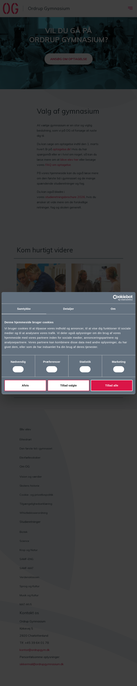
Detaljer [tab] (68, 308)
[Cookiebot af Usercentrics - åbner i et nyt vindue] (116, 298)
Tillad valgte (68, 385)
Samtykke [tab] (24, 308)
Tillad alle (111, 385)
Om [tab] (113, 308)
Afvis (25, 385)
